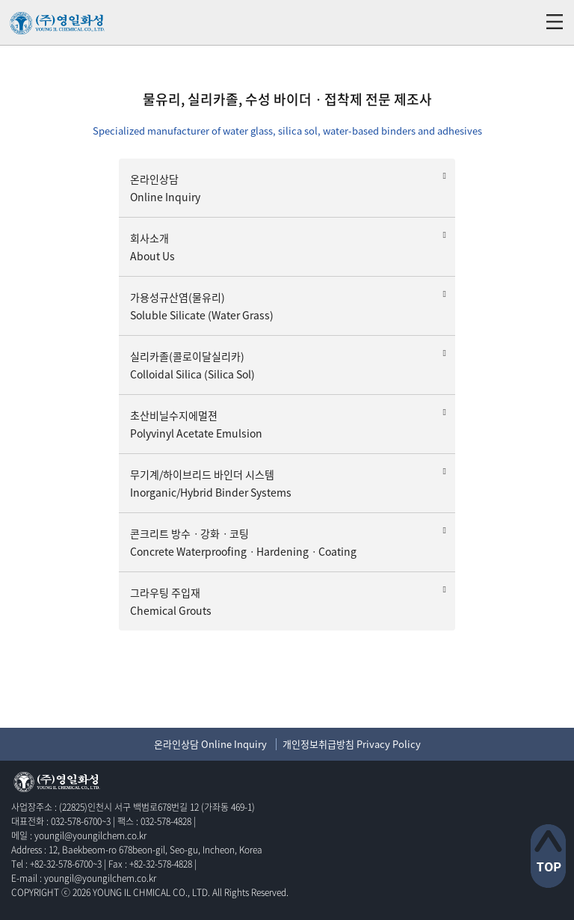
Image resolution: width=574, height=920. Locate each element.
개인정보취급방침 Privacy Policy (352, 744)
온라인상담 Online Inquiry (210, 744)
